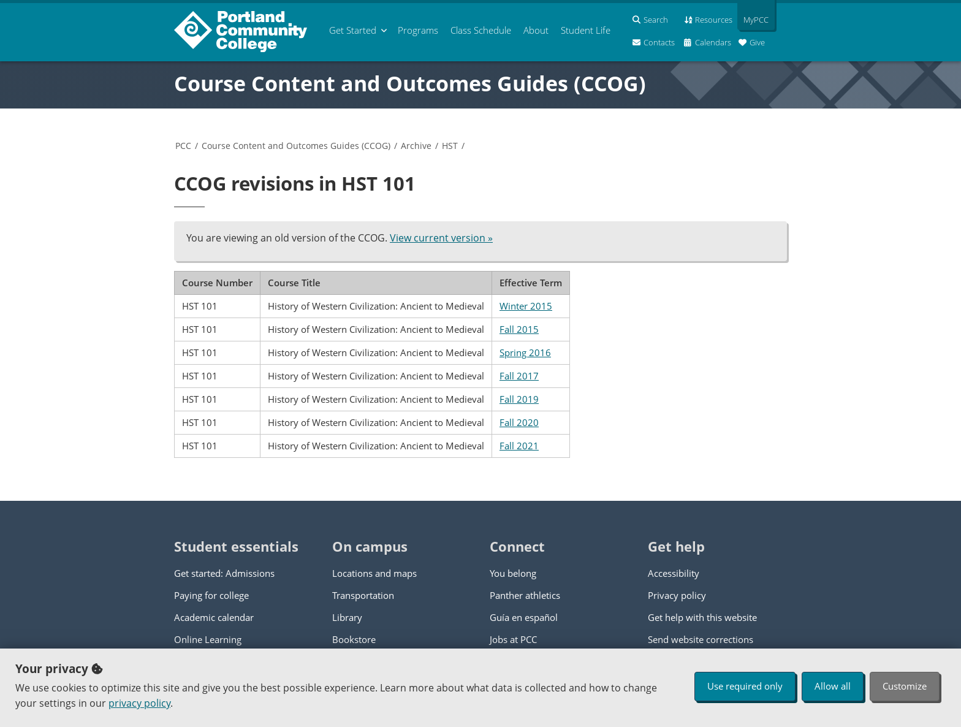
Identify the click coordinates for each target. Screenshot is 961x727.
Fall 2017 (519, 376)
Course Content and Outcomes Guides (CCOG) (410, 83)
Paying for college (211, 595)
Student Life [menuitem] (585, 30)
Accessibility (673, 573)
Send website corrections (700, 639)
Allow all (833, 686)
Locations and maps (374, 573)
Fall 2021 (519, 446)
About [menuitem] (536, 30)
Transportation (363, 595)
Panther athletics (525, 595)
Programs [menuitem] (418, 30)
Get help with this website (702, 617)
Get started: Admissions (224, 573)
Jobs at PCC (513, 639)
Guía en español (524, 617)
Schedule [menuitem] (480, 30)
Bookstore (354, 639)
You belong (513, 573)
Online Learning (207, 639)
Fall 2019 (519, 399)
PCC (183, 145)
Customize (905, 686)
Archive (416, 145)
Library (347, 617)
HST (450, 145)
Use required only (745, 686)
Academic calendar (214, 617)
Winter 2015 (525, 306)
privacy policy (139, 703)
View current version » (441, 238)
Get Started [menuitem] (352, 30)
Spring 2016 (525, 352)
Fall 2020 (519, 422)
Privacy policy (677, 595)
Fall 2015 (519, 329)
